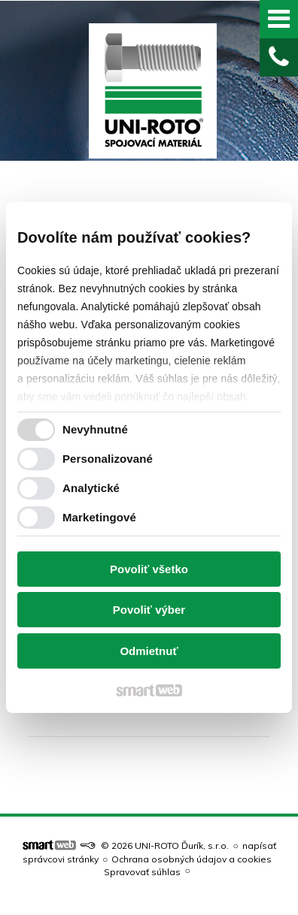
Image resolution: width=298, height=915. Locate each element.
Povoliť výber (149, 609)
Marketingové (99, 517)
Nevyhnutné (95, 429)
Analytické (91, 488)
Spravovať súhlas (142, 871)
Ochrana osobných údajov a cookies (191, 859)
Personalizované (107, 458)
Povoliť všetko (149, 569)
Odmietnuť (149, 651)
